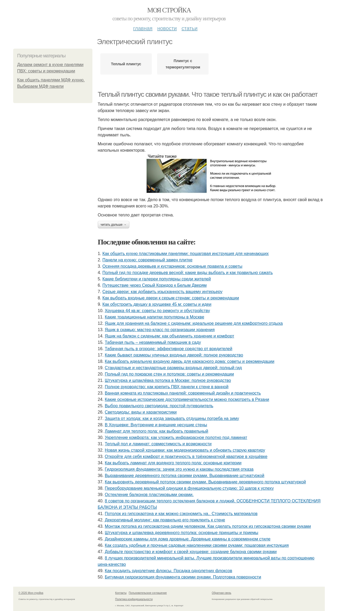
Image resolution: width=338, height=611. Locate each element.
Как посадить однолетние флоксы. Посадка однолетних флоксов (168, 570)
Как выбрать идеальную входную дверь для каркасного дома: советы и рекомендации (189, 361)
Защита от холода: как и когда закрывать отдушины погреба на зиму (172, 418)
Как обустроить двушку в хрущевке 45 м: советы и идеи (157, 304)
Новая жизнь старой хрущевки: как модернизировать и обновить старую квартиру (185, 450)
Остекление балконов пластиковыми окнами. (149, 494)
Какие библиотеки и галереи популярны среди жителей (156, 279)
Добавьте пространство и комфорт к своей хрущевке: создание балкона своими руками (191, 551)
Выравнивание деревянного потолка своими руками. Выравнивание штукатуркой (184, 475)
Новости (167, 28)
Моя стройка (169, 10)
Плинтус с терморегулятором (183, 64)
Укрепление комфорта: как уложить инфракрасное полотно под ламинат (176, 437)
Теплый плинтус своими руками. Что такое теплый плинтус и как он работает (207, 94)
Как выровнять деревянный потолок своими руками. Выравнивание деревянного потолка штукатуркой (205, 482)
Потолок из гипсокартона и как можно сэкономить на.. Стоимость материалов (181, 513)
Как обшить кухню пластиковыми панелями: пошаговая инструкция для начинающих (185, 253)
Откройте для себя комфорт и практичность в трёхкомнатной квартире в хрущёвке (186, 456)
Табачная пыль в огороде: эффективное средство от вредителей (168, 348)
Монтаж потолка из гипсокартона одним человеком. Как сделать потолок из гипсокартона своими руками (208, 526)
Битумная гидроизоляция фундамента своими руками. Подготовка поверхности (183, 577)
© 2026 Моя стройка (30, 592)
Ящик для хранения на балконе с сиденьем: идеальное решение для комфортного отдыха (194, 323)
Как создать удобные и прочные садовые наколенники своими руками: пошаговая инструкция (197, 545)
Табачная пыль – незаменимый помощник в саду (153, 342)
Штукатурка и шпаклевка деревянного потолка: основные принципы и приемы (181, 532)
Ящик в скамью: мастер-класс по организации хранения (160, 329)
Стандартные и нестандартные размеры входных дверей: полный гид (173, 367)
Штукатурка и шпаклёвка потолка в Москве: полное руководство (168, 380)
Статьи (189, 28)
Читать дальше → (113, 224)
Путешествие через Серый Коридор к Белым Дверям (154, 285)
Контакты (120, 592)
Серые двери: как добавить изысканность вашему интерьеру (162, 291)
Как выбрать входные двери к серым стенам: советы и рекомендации (170, 298)
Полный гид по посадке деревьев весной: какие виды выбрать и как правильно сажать (187, 272)
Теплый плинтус (126, 64)
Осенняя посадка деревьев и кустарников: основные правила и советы (172, 266)
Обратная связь (221, 592)
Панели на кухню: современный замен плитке (147, 260)
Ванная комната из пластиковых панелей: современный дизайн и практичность (183, 393)
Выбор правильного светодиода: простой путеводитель (159, 406)
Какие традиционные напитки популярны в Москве (154, 317)
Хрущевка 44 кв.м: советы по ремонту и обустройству (157, 310)
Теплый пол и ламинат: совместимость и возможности (158, 444)
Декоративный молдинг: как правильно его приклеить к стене (165, 520)
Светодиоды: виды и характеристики (141, 412)
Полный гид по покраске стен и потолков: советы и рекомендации (169, 374)
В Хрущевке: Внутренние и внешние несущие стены (156, 425)
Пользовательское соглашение (148, 592)
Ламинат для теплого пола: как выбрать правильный (156, 431)
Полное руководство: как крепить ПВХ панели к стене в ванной (167, 387)
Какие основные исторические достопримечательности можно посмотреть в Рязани (187, 399)
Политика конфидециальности (134, 599)
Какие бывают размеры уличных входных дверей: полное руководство (174, 355)
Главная (142, 28)
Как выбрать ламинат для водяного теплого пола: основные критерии (173, 463)
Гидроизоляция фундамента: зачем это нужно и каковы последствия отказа (179, 469)
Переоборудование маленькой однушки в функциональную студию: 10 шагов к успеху (189, 488)
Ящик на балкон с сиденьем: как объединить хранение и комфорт (169, 336)
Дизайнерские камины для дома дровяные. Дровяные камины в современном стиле (187, 539)
